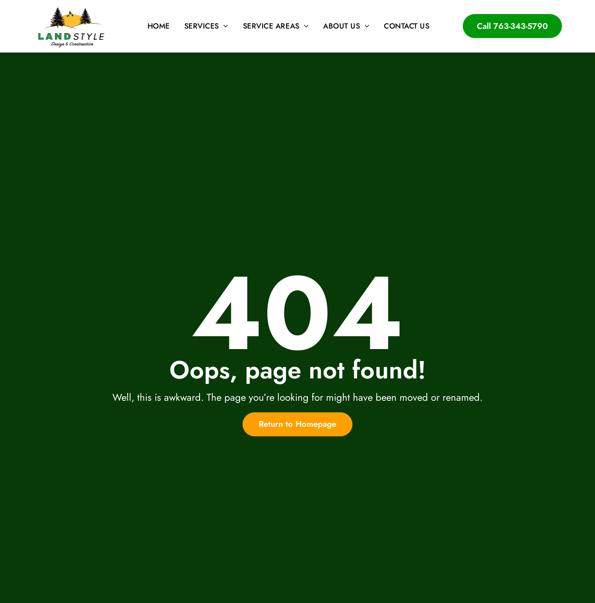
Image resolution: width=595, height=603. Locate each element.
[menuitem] (159, 26)
